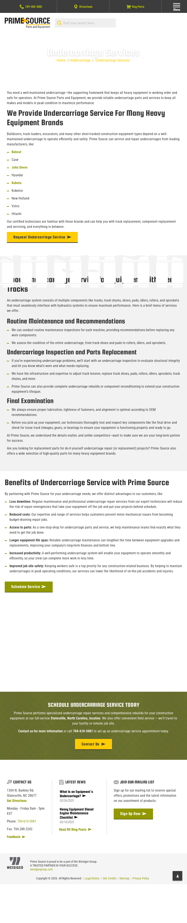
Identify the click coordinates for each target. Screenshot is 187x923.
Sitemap (124, 878)
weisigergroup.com (41, 869)
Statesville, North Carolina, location (75, 718)
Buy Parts (135, 7)
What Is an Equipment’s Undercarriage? (76, 794)
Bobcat (16, 152)
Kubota (16, 183)
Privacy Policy (141, 878)
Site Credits (109, 878)
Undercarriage (79, 60)
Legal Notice (92, 878)
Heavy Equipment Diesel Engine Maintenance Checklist (77, 813)
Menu (176, 7)
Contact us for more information (40, 731)
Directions (83, 7)
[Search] (57, 22)
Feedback (16, 837)
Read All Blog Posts (75, 829)
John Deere (20, 167)
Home (61, 60)
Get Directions (17, 801)
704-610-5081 (31, 7)
